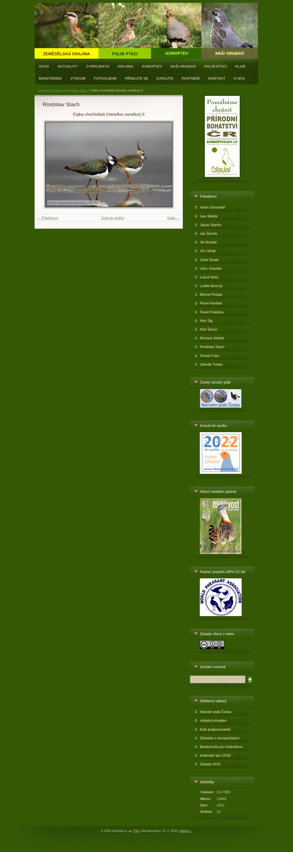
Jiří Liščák (208, 251)
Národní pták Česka (215, 712)
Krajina (126, 66)
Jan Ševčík (208, 233)
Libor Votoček (211, 268)
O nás (239, 78)
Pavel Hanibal (211, 303)
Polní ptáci (215, 66)
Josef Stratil (209, 260)
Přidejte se (136, 78)
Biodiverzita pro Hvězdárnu (221, 747)
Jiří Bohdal (208, 242)
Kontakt (216, 78)
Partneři (191, 78)
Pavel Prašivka (212, 312)
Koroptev (152, 66)
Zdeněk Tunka (211, 364)
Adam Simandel (212, 207)
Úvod (44, 66)
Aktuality (67, 66)
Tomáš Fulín (209, 356)
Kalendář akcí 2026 (215, 755)
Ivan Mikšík (209, 216)
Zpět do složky (112, 218)
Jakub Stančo (211, 225)
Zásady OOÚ (210, 764)
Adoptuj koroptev (213, 720)
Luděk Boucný (211, 286)
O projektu (97, 66)
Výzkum (77, 78)
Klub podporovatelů (215, 729)
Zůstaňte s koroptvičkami (219, 738)
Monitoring (50, 78)
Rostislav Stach (76, 90)
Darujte (165, 78)
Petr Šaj (206, 321)
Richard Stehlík (212, 338)
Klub (240, 66)
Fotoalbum (105, 78)
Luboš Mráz (209, 277)
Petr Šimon (208, 329)
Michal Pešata (211, 294)
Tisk (136, 830)
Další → (173, 218)
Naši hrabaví (183, 66)
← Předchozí (47, 218)
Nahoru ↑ (186, 830)
